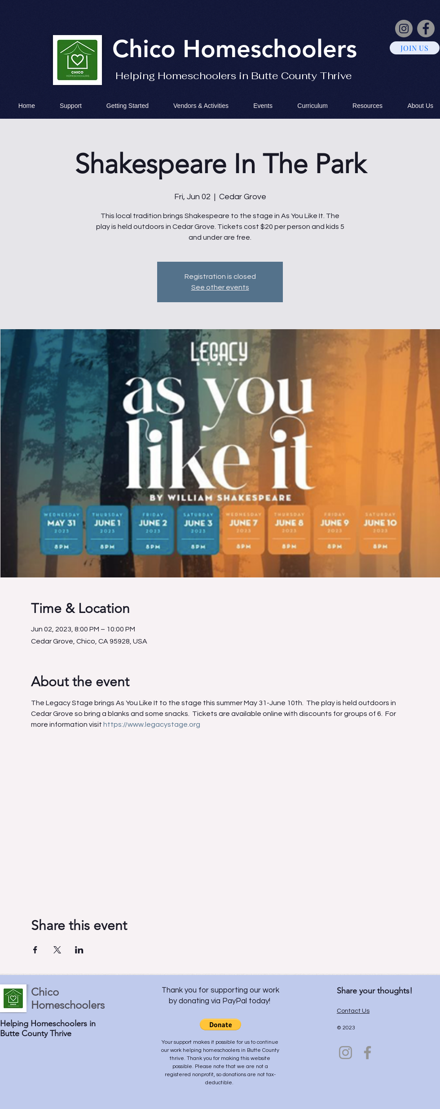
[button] (220, 1024)
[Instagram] (404, 28)
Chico (147, 48)
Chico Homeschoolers (68, 998)
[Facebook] (426, 28)
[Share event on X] (57, 949)
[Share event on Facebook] (35, 949)
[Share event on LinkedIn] (79, 949)
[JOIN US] (415, 47)
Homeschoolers (270, 48)
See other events (220, 287)
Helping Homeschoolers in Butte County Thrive (233, 75)
